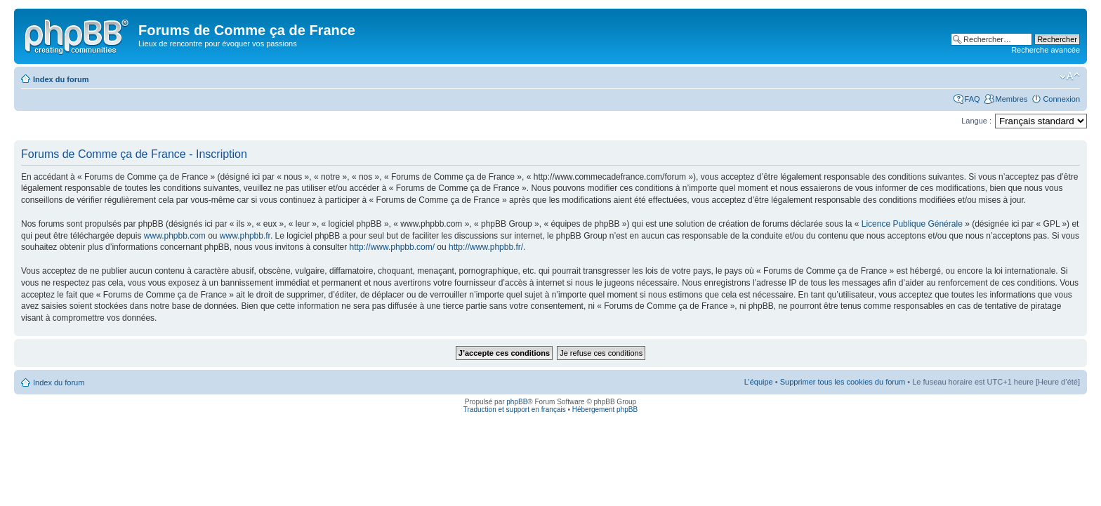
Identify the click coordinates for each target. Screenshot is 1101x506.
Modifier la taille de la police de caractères (1070, 76)
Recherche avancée (1045, 50)
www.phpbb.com (175, 236)
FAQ (972, 99)
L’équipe (758, 382)
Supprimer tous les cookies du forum (843, 382)
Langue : (976, 120)
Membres (1012, 99)
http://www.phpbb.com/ (392, 247)
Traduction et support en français (514, 409)
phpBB (516, 402)
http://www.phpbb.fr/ (486, 247)
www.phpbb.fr (245, 236)
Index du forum (60, 79)
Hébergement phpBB (605, 409)
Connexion (1061, 99)
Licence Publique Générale (912, 224)
